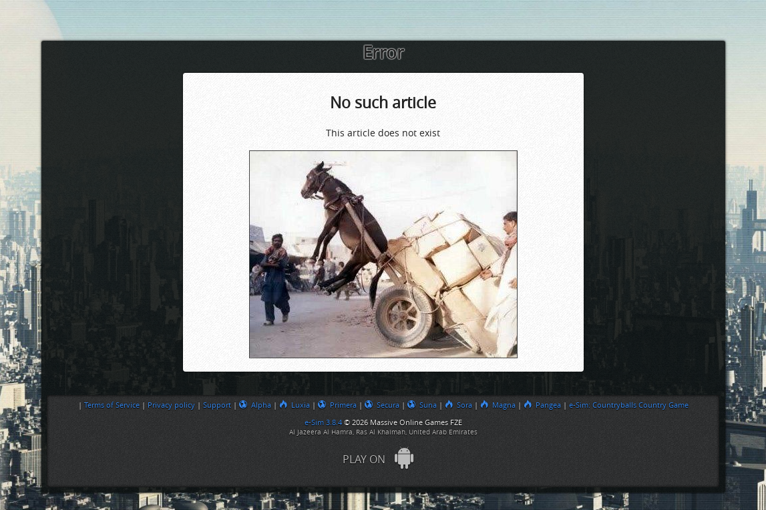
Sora (458, 405)
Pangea (542, 405)
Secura (382, 405)
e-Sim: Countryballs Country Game (629, 405)
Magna (498, 405)
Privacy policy (171, 405)
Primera (337, 405)
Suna (422, 405)
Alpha (255, 405)
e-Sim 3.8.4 (323, 422)
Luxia (294, 405)
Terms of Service (112, 405)
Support (217, 405)
